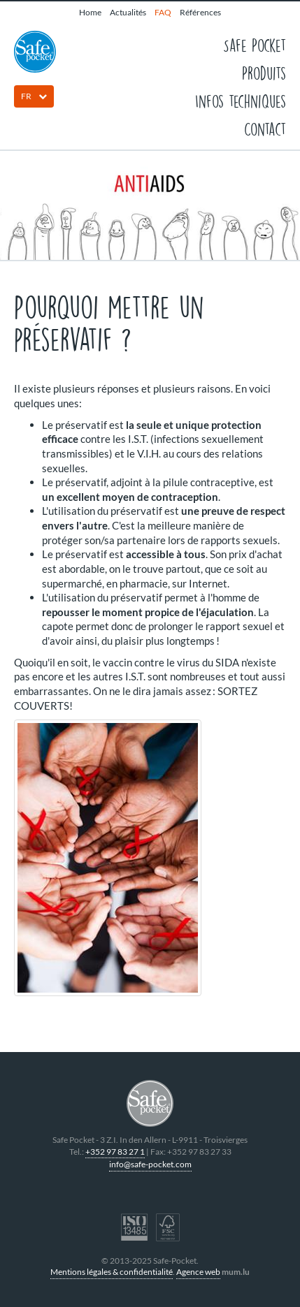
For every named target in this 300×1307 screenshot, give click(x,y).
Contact (265, 128)
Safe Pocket (254, 44)
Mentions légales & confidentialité (111, 1271)
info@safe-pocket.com (150, 1164)
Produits (264, 72)
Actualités (128, 12)
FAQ (163, 12)
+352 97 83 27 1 (115, 1151)
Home (90, 12)
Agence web (198, 1271)
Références (200, 12)
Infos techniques (240, 100)
